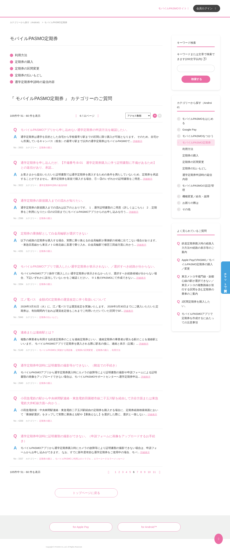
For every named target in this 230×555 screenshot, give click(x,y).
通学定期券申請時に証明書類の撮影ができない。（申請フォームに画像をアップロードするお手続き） (88, 439)
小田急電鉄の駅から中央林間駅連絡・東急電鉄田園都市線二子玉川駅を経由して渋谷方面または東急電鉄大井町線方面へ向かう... (89, 401)
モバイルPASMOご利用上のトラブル (73, 459)
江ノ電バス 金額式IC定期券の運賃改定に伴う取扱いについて (63, 299)
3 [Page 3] (122, 471)
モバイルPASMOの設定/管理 (198, 187)
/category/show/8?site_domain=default (179, 136)
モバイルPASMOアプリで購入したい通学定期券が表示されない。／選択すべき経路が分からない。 (89, 266)
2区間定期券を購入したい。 (196, 303)
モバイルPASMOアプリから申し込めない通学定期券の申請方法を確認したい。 (75, 130)
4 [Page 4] (126, 471)
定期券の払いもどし (194, 168)
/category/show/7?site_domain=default (179, 129)
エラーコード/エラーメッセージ (109, 459)
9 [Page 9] (144, 471)
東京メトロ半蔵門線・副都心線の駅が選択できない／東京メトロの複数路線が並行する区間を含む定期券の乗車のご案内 (198, 285)
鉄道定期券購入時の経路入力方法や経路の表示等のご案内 (198, 248)
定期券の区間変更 (193, 161)
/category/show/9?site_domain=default (179, 142)
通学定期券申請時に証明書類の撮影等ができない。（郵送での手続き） (69, 365)
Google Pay (189, 129)
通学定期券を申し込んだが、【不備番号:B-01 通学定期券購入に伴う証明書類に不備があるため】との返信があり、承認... (88, 165)
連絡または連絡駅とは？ (37, 332)
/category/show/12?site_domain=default (179, 203)
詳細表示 (137, 141)
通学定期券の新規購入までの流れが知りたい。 (53, 200)
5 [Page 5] (130, 471)
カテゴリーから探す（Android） (25, 22)
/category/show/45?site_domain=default (179, 196)
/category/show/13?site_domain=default (179, 209)
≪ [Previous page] (110, 472)
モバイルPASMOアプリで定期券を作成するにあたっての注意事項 (198, 318)
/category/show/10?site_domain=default (178, 185)
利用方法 (187, 148)
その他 (186, 209)
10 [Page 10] (149, 471)
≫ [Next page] (161, 472)
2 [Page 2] (119, 471)
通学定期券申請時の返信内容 (197, 177)
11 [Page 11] (154, 471)
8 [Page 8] (141, 471)
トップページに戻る (86, 493)
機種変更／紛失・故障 (195, 196)
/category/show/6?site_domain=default (178, 119)
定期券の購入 (190, 155)
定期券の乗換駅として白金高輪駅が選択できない (54, 233)
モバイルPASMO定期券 (196, 142)
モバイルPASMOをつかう (197, 136)
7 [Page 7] (137, 471)
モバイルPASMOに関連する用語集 (56, 350)
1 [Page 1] (115, 471)
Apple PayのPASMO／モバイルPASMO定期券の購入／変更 (198, 264)
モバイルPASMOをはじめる (197, 121)
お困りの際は (190, 202)
